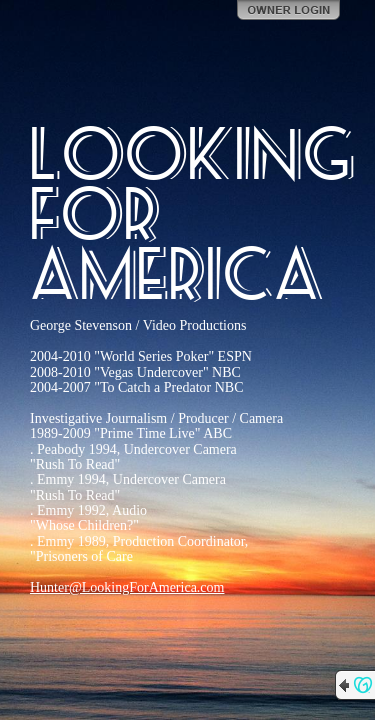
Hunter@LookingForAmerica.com (127, 587)
